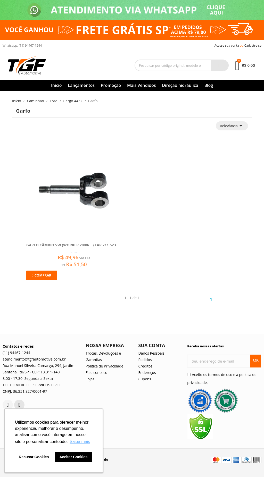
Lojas (90, 378)
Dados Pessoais (151, 353)
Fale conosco (96, 372)
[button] (41, 275)
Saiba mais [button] (80, 441)
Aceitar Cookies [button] (73, 457)
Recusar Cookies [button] (34, 457)
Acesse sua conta (226, 45)
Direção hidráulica (180, 85)
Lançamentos (81, 85)
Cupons (144, 378)
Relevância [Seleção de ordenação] (232, 126)
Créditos (145, 366)
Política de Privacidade (104, 366)
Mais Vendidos (141, 85)
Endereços (147, 372)
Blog (208, 85)
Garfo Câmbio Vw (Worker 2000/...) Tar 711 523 (71, 244)
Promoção (111, 85)
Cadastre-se (252, 45)
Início (56, 85)
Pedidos (145, 359)
